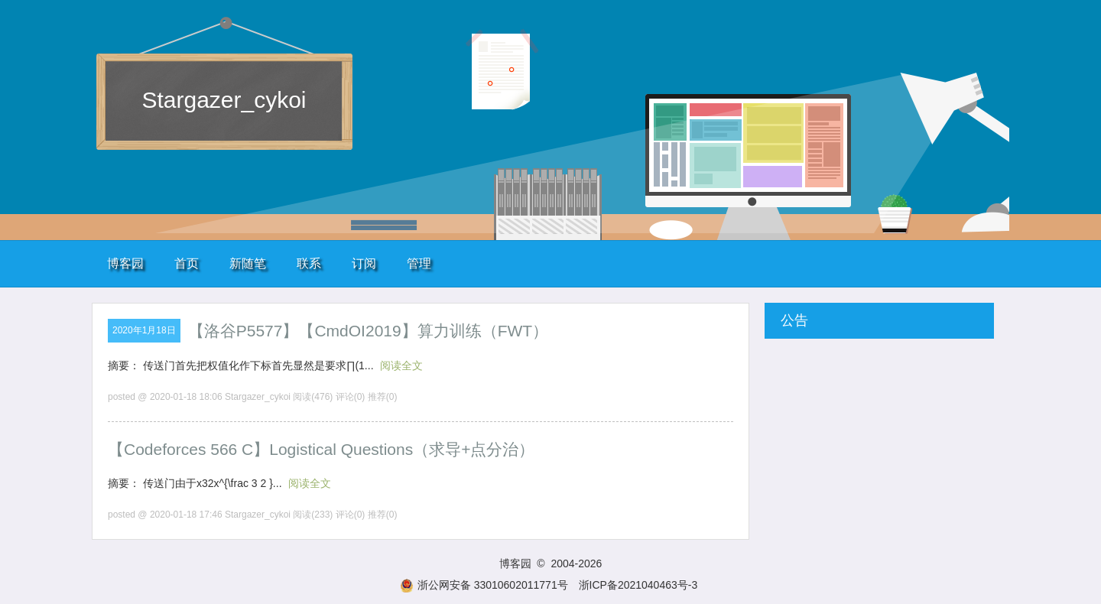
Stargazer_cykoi (223, 99)
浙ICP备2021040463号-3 (638, 585)
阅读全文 (401, 365)
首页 (186, 263)
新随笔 (247, 263)
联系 (309, 263)
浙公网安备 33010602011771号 (484, 585)
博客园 (125, 263)
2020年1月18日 (144, 330)
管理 (419, 263)
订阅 (364, 263)
